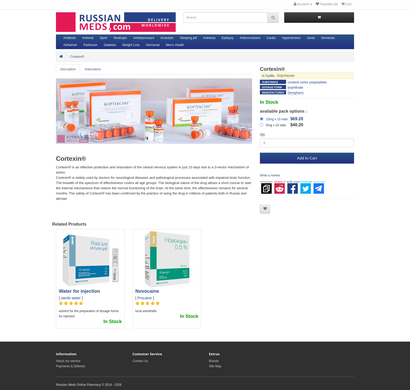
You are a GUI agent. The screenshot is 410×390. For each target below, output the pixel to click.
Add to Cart (307, 158)
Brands (214, 361)
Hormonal (153, 45)
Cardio (271, 38)
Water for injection (79, 291)
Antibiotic (69, 38)
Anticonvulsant (250, 38)
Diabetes (110, 45)
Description (68, 69)
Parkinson (90, 45)
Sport (103, 38)
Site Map (215, 366)
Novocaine (147, 291)
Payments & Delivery (70, 366)
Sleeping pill (188, 38)
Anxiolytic (167, 38)
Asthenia (209, 38)
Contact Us (140, 361)
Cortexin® (77, 57)
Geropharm (296, 93)
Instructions (93, 69)
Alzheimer (70, 45)
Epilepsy (228, 38)
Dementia (327, 38)
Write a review (270, 175)
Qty (262, 134)
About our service (68, 361)
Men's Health (175, 45)
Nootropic (120, 38)
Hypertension (291, 38)
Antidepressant (143, 38)
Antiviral (88, 38)
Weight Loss (131, 45)
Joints (311, 38)
